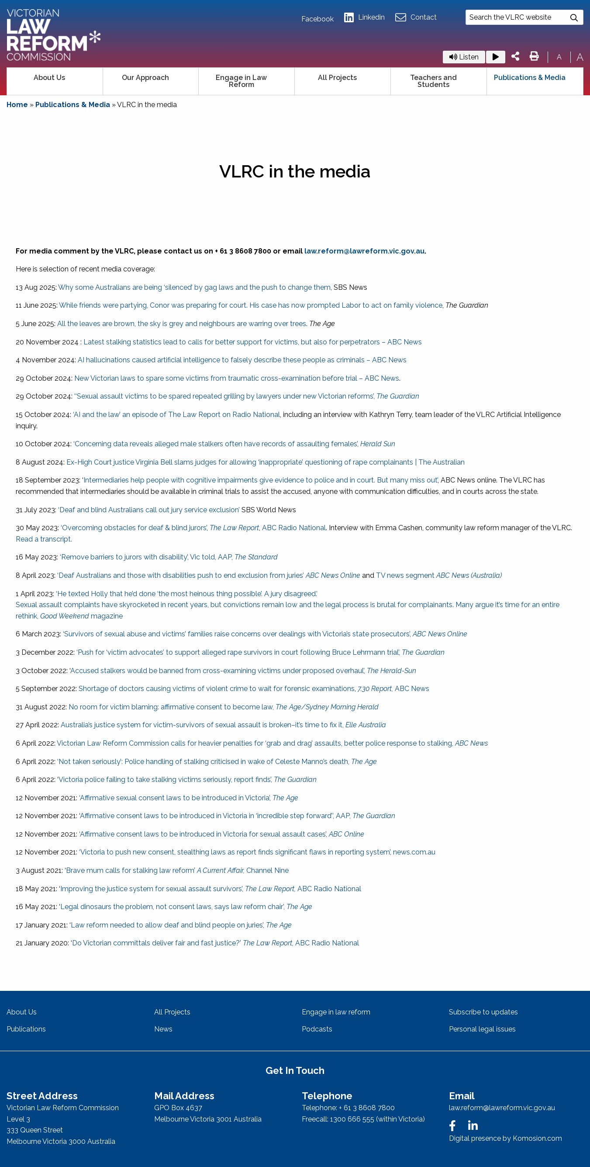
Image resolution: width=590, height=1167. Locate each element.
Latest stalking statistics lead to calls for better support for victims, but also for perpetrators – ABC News (252, 342)
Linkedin (364, 17)
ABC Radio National (294, 528)
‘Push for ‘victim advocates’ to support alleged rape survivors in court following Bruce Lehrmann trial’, (260, 652)
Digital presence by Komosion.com (505, 1138)
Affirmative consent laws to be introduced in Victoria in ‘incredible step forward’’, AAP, (237, 816)
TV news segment (439, 575)
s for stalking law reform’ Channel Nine (203, 870)
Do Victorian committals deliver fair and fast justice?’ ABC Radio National (215, 943)
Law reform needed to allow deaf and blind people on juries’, (181, 925)
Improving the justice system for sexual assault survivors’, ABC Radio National (210, 889)
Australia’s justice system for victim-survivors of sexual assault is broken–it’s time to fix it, (223, 725)
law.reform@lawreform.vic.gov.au (364, 251)
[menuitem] (55, 81)
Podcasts (317, 1029)
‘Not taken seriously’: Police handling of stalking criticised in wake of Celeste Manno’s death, (217, 761)
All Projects (337, 77)
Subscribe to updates (483, 1012)
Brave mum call (91, 870)
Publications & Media (530, 77)
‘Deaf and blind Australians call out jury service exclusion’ (149, 510)
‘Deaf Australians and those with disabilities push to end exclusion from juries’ (208, 575)
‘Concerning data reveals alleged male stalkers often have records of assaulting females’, (234, 444)
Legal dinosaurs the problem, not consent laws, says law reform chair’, (186, 907)
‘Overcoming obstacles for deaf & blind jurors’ (134, 528)
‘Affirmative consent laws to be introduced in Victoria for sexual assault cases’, (221, 834)
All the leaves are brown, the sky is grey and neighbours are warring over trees (181, 324)
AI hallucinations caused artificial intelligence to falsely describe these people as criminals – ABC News (242, 360)
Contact (416, 17)
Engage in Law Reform (241, 81)
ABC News (393, 688)
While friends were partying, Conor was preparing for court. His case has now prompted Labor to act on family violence (250, 305)
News (163, 1029)
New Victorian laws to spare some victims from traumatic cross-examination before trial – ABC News (236, 378)
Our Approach (145, 77)
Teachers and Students (433, 81)
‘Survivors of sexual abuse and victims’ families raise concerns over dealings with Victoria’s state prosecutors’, (265, 634)
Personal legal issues (482, 1029)
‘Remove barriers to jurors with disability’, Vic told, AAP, (169, 557)
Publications (26, 1029)
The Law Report (234, 528)
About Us (49, 77)
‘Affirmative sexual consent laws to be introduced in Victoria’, (187, 798)
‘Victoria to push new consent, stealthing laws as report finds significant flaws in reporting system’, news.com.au (257, 852)
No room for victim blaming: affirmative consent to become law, (224, 707)
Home (17, 105)
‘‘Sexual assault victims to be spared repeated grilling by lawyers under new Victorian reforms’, (245, 396)
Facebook (317, 19)
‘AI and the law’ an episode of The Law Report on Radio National (176, 414)
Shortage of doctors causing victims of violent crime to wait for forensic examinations (217, 688)
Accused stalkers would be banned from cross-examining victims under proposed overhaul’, (243, 671)
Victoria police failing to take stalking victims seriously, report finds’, (188, 779)
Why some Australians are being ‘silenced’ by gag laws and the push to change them (194, 287)
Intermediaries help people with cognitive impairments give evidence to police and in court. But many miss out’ (260, 480)
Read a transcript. (44, 539)
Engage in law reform (336, 1012)
